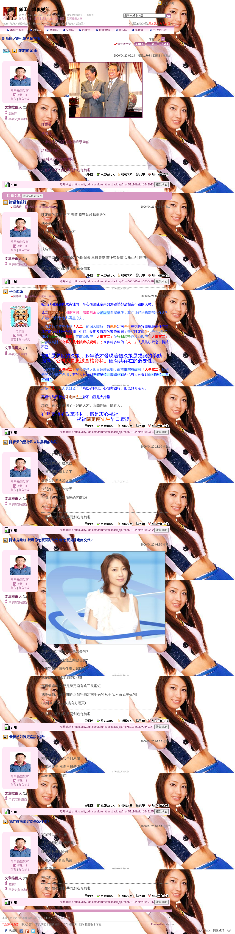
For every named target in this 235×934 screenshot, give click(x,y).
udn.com (169, 924)
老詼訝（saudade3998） (44, 206)
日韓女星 (38, 23)
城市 (12, 23)
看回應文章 (122, 44)
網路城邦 (168, 3)
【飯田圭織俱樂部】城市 (59, 23)
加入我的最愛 (56, 18)
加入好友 (24, 98)
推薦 (166, 55)
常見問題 (40, 924)
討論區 (35, 30)
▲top (171, 917)
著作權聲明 (70, 924)
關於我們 (27, 924)
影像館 (84, 30)
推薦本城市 (40, 18)
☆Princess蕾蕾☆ (73, 15)
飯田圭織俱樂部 (34, 9)
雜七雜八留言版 (28, 39)
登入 (200, 930)
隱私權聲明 (86, 924)
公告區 (121, 30)
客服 (98, 924)
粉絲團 (13, 930)
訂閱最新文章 (74, 18)
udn (5, 23)
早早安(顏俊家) (35, 15)
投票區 (68, 30)
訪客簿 (137, 30)
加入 (207, 930)
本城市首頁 (15, 30)
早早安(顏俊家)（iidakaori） (46, 296)
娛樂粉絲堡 (24, 23)
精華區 (52, 30)
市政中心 (158, 30)
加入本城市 (25, 18)
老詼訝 (12, 113)
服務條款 (54, 924)
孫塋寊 (90, 15)
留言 (13, 98)
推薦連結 (103, 30)
